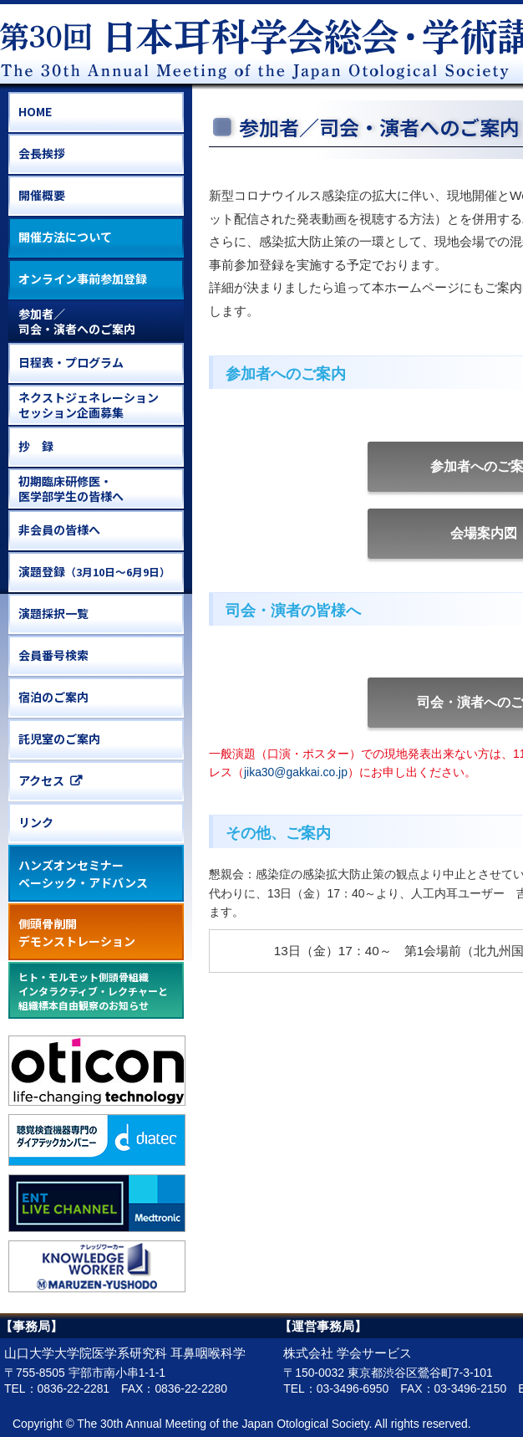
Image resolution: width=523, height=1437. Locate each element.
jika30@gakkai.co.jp (296, 772)
